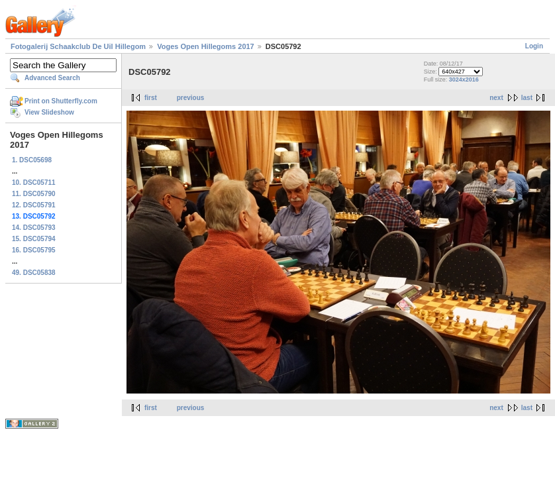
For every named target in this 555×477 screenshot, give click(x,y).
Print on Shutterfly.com (61, 101)
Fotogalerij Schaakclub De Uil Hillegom (78, 46)
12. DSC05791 (34, 205)
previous (191, 97)
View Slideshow (49, 112)
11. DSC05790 (34, 193)
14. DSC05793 (34, 227)
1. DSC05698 (32, 160)
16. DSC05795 (34, 250)
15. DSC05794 (34, 238)
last (526, 97)
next (496, 97)
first (150, 97)
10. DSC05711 (34, 182)
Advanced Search (52, 77)
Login (534, 46)
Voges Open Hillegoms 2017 (205, 46)
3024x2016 (464, 79)
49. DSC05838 (34, 272)
